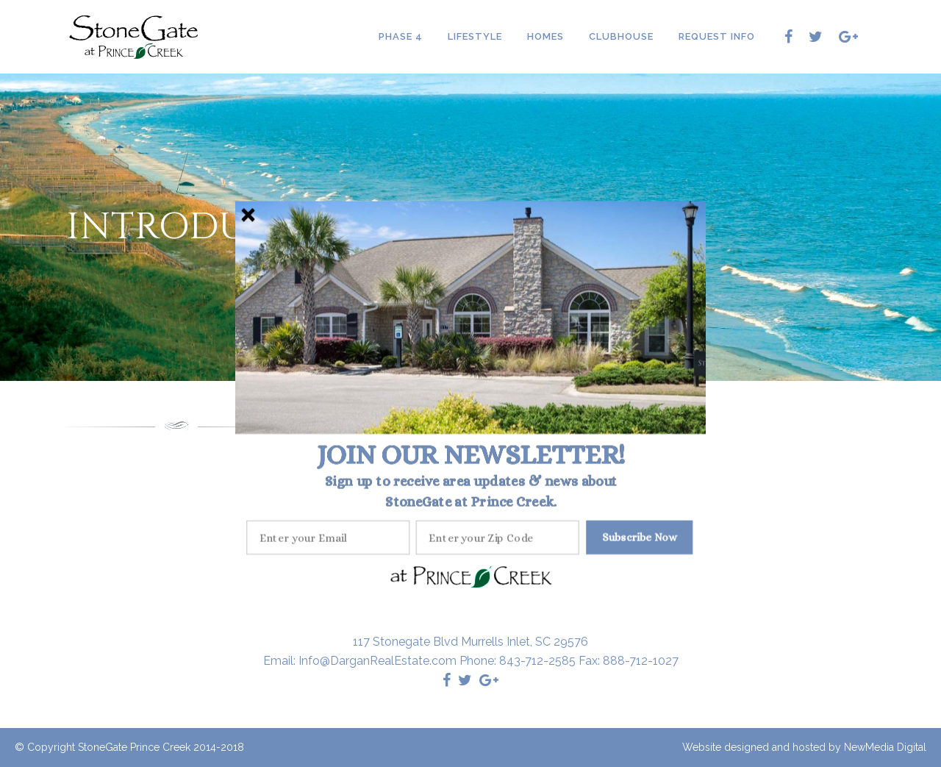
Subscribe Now (639, 536)
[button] (470, 454)
